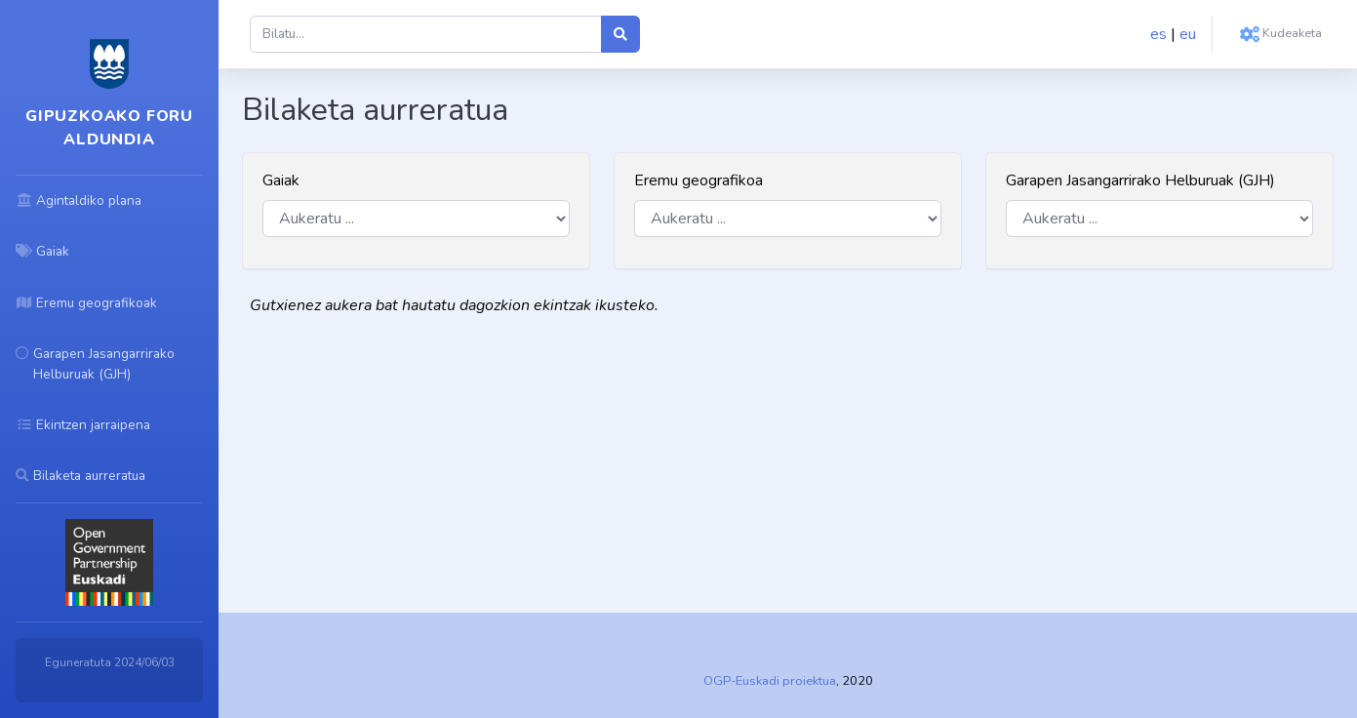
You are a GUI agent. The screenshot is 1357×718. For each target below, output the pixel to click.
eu (1187, 34)
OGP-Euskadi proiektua (769, 681)
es (1158, 34)
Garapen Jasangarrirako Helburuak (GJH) (1140, 180)
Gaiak (280, 180)
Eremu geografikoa (698, 180)
